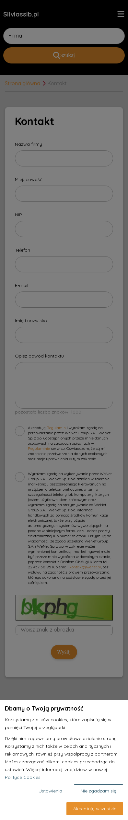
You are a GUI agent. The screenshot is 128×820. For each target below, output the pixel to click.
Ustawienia (50, 791)
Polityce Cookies (23, 777)
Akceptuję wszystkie (94, 809)
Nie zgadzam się (98, 791)
